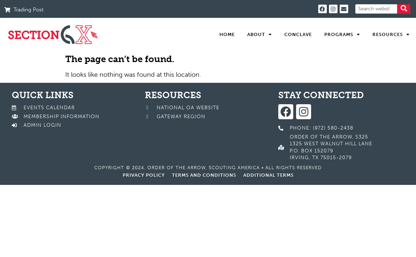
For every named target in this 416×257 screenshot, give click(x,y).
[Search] (403, 9)
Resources (391, 34)
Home (227, 34)
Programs (342, 34)
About (259, 34)
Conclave (298, 34)
